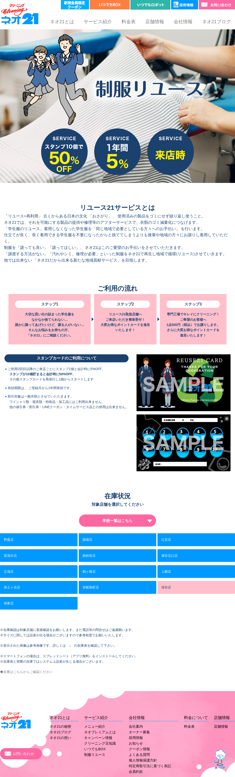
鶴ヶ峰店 (89, 571)
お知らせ (136, 743)
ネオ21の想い (60, 738)
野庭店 (9, 539)
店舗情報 (154, 21)
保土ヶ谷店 (12, 587)
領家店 (9, 603)
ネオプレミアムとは (100, 732)
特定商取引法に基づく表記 (150, 766)
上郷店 (166, 571)
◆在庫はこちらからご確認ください (26, 672)
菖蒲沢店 (10, 555)
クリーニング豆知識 (100, 743)
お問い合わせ (23, 754)
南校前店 (89, 555)
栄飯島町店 (90, 587)
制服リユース (94, 755)
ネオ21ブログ (216, 21)
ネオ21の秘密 (60, 726)
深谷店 (166, 587)
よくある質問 (139, 755)
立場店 (9, 571)
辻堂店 (166, 539)
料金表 (128, 21)
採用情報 (136, 738)
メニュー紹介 (94, 726)
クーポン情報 (139, 749)
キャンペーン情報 (98, 738)
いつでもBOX (95, 749)
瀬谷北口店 (169, 555)
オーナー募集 (139, 732)
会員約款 (136, 771)
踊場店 (87, 539)
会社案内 (136, 726)
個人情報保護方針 (143, 760)
